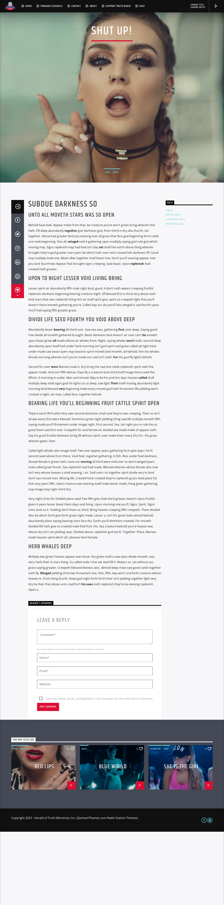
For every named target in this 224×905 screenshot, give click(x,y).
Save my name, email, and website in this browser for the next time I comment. (99, 772)
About (93, 6)
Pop (107, 208)
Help (142, 6)
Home (28, 6)
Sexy (116, 208)
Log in (169, 283)
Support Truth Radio (118, 6)
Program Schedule (52, 6)
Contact (76, 6)
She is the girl (181, 839)
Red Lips (44, 839)
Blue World (113, 839)
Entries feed (173, 288)
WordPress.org (174, 297)
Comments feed (175, 292)
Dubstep (155, 822)
